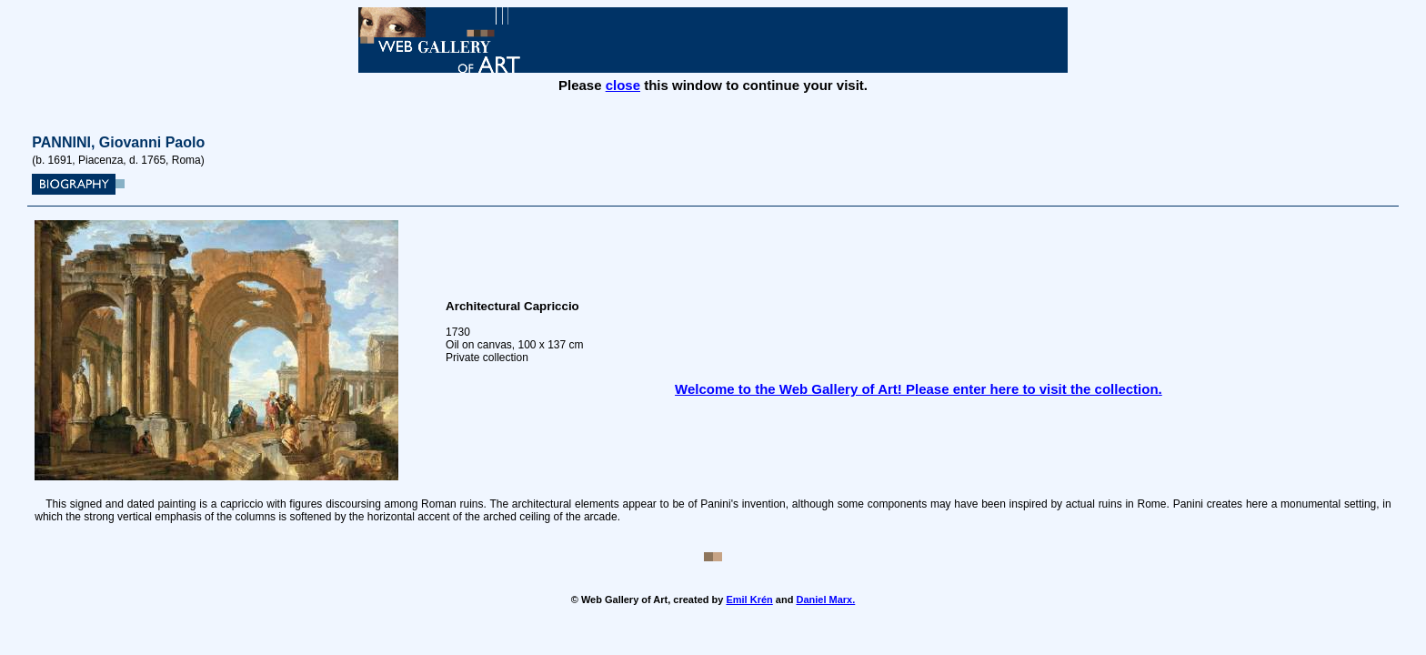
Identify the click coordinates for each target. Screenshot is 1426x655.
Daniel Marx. (825, 599)
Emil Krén (749, 599)
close (623, 85)
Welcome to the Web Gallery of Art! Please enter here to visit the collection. (918, 389)
